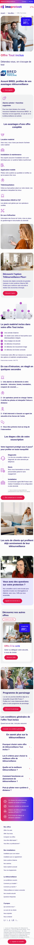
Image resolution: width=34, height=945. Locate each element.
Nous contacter (8, 916)
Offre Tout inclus (8, 833)
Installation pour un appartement (13, 857)
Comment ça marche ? (10, 887)
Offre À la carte (8, 830)
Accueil (3, 13)
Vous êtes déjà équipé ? (10, 840)
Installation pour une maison (11, 853)
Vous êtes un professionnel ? (12, 843)
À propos (7, 903)
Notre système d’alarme (10, 860)
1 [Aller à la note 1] (32, 446)
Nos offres (11, 13)
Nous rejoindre (8, 913)
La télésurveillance (10, 877)
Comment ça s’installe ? (10, 883)
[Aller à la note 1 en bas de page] (21, 812)
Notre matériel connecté (10, 867)
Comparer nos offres (9, 837)
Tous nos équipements (10, 870)
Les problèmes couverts (10, 880)
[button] (31, 6)
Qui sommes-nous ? (9, 906)
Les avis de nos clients (10, 910)
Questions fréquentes (10, 897)
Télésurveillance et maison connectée (14, 890)
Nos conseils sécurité (10, 893)
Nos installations (9, 850)
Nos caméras (7, 863)
